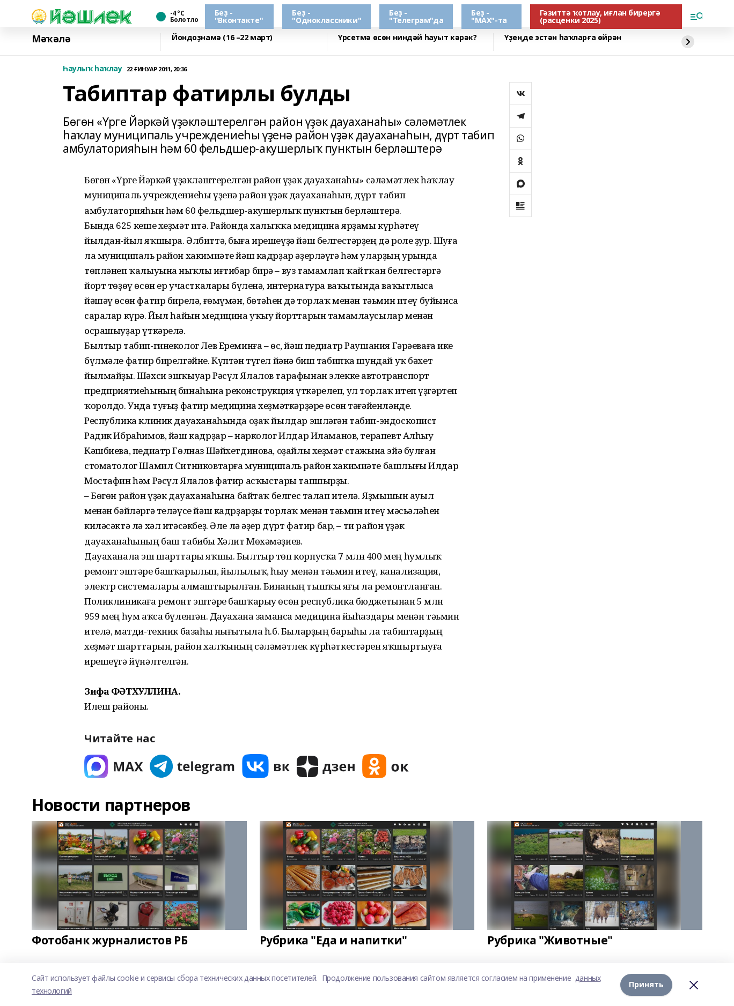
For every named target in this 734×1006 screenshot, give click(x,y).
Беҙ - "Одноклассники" (326, 16)
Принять (646, 984)
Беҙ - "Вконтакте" (239, 16)
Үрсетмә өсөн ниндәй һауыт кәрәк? (407, 37)
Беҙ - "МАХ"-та (489, 16)
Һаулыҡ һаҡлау (92, 68)
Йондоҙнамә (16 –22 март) (222, 37)
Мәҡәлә (51, 39)
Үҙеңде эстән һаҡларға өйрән (562, 37)
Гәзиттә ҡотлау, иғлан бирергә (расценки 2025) (600, 16)
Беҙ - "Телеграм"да (416, 16)
